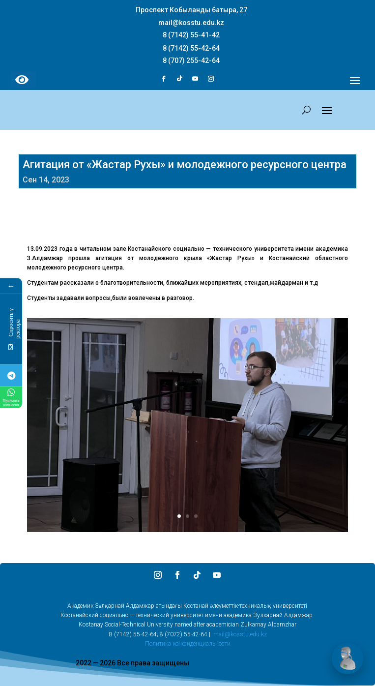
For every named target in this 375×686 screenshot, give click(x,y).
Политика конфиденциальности (188, 643)
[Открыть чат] (347, 658)
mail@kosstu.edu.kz (240, 634)
